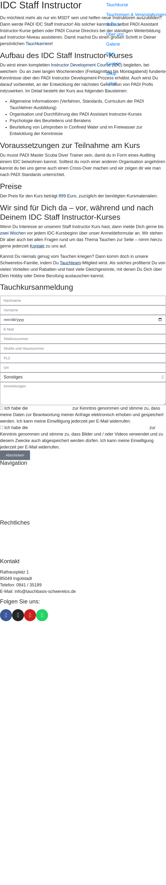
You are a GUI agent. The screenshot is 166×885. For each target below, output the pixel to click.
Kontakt (113, 63)
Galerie (113, 44)
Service (113, 24)
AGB (4, 546)
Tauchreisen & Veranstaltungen (136, 14)
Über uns (115, 34)
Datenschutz (12, 539)
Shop (111, 73)
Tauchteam (70, 262)
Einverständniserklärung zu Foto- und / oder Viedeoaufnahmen (89, 427)
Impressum (10, 533)
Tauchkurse (117, 4)
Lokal (111, 83)
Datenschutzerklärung (50, 408)
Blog (110, 54)
